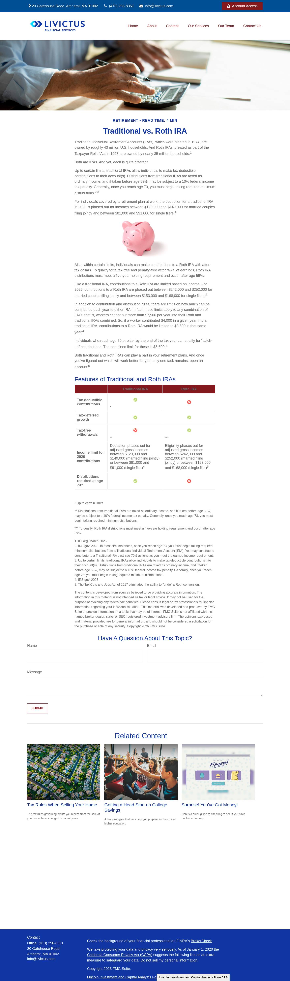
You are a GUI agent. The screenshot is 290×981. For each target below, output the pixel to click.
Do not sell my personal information (169, 960)
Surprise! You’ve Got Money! (210, 804)
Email (151, 646)
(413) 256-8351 (118, 6)
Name (32, 646)
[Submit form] (37, 708)
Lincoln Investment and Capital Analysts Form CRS (193, 977)
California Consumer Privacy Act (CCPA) (119, 955)
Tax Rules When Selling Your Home (62, 804)
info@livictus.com (156, 6)
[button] (133, 26)
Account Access (242, 6)
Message (34, 672)
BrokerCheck (201, 941)
